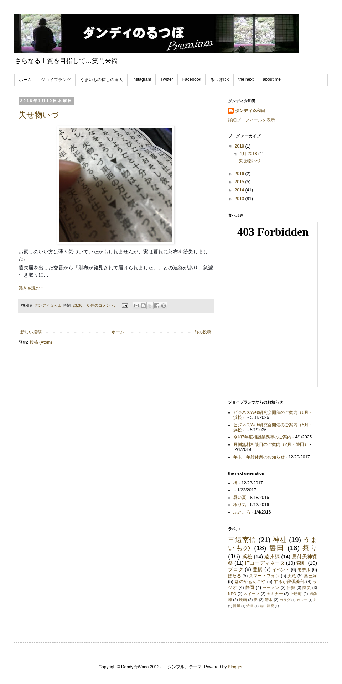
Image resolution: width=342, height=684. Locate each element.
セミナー (275, 593)
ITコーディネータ (265, 563)
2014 (240, 190)
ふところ (241, 512)
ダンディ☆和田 (250, 110)
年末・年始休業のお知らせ (259, 456)
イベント (281, 569)
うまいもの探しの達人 (101, 79)
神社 (280, 539)
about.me (272, 79)
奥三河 (310, 575)
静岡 (250, 587)
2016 (240, 173)
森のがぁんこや (250, 581)
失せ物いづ (39, 114)
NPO (232, 593)
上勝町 (296, 593)
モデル (304, 569)
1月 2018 (249, 153)
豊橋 (258, 569)
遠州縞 (272, 556)
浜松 (247, 556)
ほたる (234, 575)
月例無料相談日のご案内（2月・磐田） (271, 444)
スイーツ (251, 593)
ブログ (235, 569)
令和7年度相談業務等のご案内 (262, 437)
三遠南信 (242, 539)
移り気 (239, 504)
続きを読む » (31, 288)
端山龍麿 (267, 606)
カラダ (285, 600)
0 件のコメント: (101, 305)
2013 (240, 198)
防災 (306, 587)
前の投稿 (202, 332)
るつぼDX (219, 79)
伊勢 (291, 587)
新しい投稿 (31, 332)
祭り (309, 548)
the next (246, 79)
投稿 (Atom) (41, 342)
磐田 (277, 548)
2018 (240, 146)
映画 (243, 600)
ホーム (25, 79)
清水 (269, 600)
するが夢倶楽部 (289, 581)
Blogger (235, 666)
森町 (301, 563)
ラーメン (271, 587)
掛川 (236, 606)
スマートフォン (264, 575)
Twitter (166, 79)
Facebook (191, 79)
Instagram (141, 79)
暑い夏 (239, 497)
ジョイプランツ (56, 79)
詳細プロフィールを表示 (251, 119)
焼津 (249, 606)
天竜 (291, 575)
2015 (240, 181)
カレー (301, 600)
